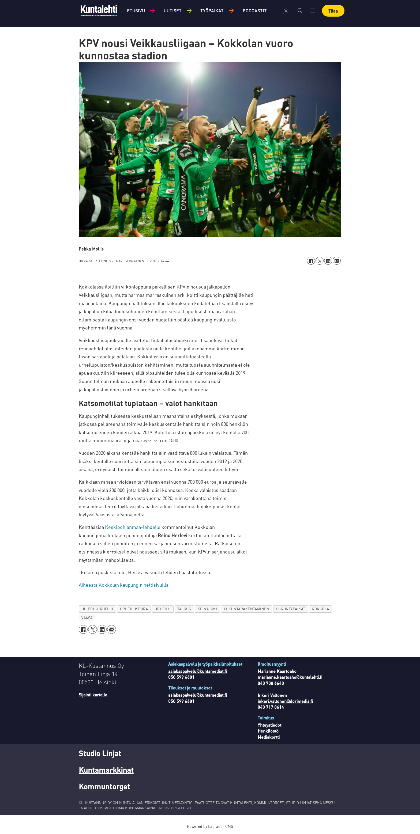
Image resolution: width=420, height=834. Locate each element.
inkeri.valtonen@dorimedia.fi (285, 701)
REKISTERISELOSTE (175, 807)
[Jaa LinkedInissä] (328, 261)
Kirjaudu (285, 10)
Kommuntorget (104, 786)
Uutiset (173, 10)
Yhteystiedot (269, 725)
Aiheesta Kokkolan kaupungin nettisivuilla (123, 585)
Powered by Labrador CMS (210, 826)
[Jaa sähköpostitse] (337, 261)
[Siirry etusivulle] (99, 10)
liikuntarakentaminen (246, 608)
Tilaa (333, 11)
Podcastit (255, 10)
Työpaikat (212, 10)
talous (184, 608)
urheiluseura (134, 608)
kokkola (320, 608)
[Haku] (300, 10)
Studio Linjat (100, 753)
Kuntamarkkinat (106, 770)
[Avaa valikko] (313, 10)
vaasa (87, 617)
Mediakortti (269, 737)
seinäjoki (207, 608)
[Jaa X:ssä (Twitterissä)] (320, 261)
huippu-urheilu (97, 608)
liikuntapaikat (290, 608)
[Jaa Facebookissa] (311, 261)
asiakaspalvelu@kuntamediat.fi (197, 671)
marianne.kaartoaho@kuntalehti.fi (290, 677)
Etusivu (136, 10)
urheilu (163, 608)
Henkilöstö (268, 731)
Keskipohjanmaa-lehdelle (132, 527)
